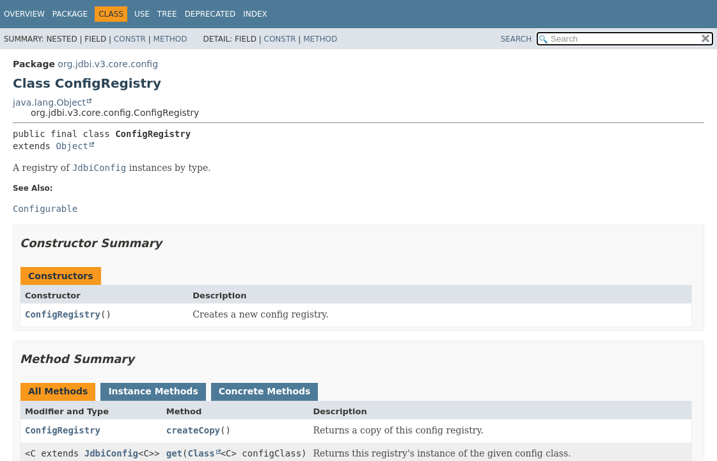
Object (72, 146)
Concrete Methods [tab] (265, 391)
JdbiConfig (111, 453)
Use (142, 14)
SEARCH (516, 39)
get (174, 453)
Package (70, 14)
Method (170, 39)
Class (200, 453)
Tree (167, 14)
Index (255, 14)
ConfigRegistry (62, 314)
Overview (24, 14)
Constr (130, 39)
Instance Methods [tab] (153, 391)
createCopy (193, 430)
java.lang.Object (49, 102)
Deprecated (210, 14)
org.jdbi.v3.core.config (108, 64)
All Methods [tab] (58, 391)
